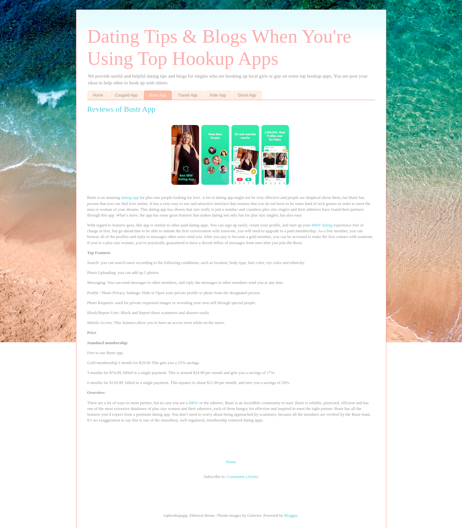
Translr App (188, 95)
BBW (194, 402)
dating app (130, 197)
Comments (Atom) (242, 476)
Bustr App (158, 95)
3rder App (218, 95)
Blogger (290, 515)
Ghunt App (247, 95)
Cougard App (126, 95)
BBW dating (322, 225)
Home (98, 95)
